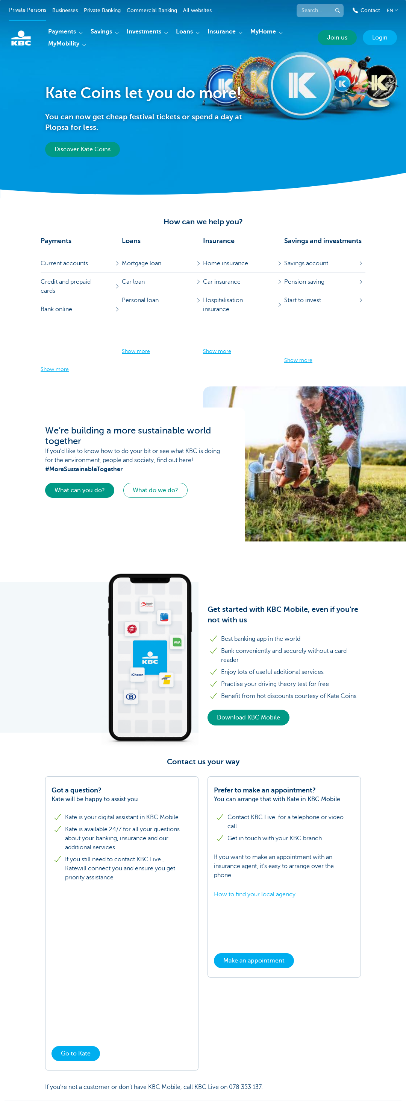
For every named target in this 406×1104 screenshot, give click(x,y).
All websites (197, 10)
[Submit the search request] (338, 10)
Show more (55, 323)
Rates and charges (148, 1079)
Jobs (259, 1079)
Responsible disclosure (65, 1089)
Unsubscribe (235, 1079)
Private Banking (102, 10)
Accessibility (111, 1089)
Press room (107, 1079)
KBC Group (75, 1079)
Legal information (195, 1079)
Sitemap (48, 1079)
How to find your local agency (254, 848)
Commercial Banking (152, 10)
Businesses (65, 10)
